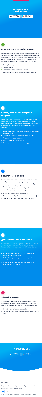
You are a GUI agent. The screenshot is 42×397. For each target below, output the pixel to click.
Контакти (11, 386)
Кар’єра (24, 386)
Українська (5, 382)
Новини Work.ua (33, 386)
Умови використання (15, 388)
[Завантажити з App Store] (15, 16)
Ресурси (3, 386)
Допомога (4, 388)
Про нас (17, 386)
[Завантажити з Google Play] (27, 16)
